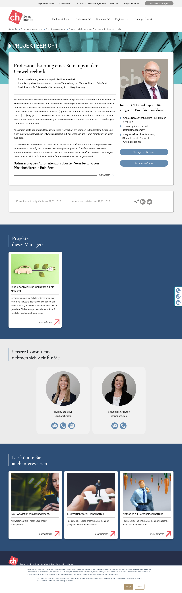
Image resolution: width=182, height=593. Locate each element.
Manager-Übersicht (145, 19)
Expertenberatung (46, 3)
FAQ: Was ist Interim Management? (90, 3)
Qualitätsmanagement (55, 29)
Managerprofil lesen (144, 152)
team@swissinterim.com (178, 296)
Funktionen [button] (81, 19)
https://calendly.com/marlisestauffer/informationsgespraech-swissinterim (71, 425)
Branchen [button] (101, 19)
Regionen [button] (120, 19)
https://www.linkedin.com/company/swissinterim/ (178, 302)
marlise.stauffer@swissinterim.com (54, 425)
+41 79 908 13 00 (63, 425)
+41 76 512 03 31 (123, 425)
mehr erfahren (50, 320)
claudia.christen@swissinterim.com (114, 425)
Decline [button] (139, 587)
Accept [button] (128, 587)
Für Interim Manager (159, 3)
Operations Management (32, 29)
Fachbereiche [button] (59, 19)
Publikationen (65, 3)
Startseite (13, 29)
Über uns (114, 3)
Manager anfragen (131, 3)
